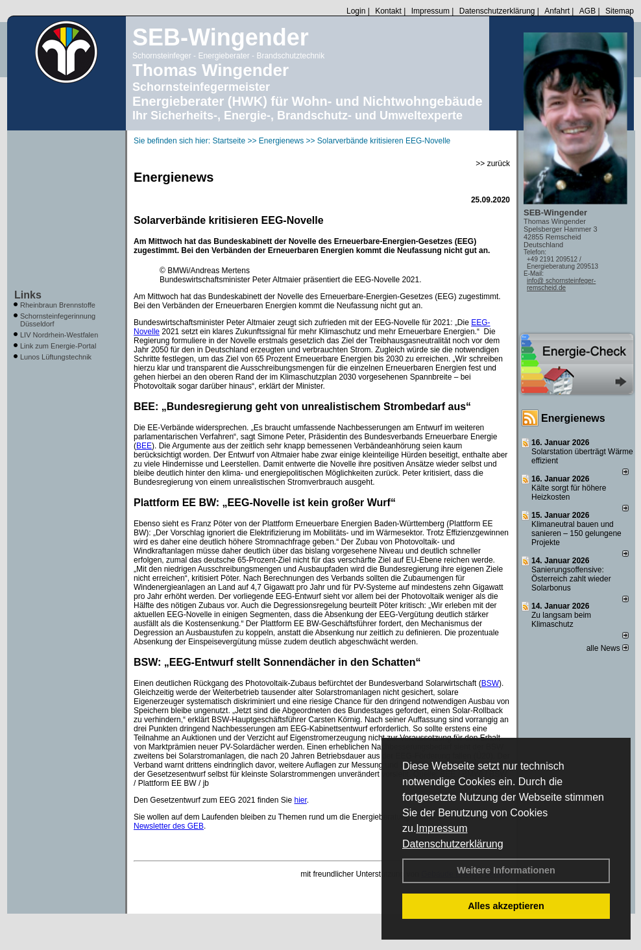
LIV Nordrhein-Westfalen (59, 335)
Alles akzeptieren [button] (506, 906)
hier (300, 800)
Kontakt (388, 11)
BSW (490, 683)
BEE (144, 445)
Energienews (573, 418)
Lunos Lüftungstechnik (55, 357)
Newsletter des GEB (169, 826)
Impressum (441, 828)
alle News (608, 648)
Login (355, 11)
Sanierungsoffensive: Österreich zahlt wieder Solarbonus (571, 578)
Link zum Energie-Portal (58, 346)
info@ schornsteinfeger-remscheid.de (561, 284)
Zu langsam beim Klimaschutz (561, 620)
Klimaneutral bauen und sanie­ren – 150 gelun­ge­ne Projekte (576, 533)
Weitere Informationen (506, 870)
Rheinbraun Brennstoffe (57, 305)
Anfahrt (557, 11)
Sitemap (619, 11)
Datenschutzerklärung (452, 843)
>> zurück (493, 163)
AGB (587, 11)
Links (28, 294)
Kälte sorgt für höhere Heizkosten (568, 492)
